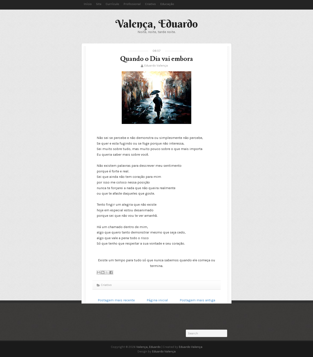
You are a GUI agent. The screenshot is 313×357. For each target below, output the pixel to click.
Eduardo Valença (156, 65)
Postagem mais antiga (197, 300)
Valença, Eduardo (156, 23)
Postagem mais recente (116, 300)
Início (88, 4)
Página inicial (157, 300)
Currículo (112, 4)
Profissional (132, 4)
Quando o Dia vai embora (156, 59)
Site (98, 4)
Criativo (150, 4)
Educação (167, 4)
